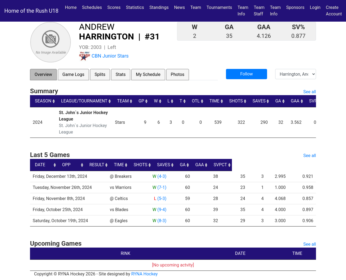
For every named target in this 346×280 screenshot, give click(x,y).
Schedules (92, 7)
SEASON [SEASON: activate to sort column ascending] (43, 101)
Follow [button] (246, 73)
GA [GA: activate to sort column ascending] (278, 101)
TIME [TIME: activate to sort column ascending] (214, 101)
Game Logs (73, 74)
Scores (115, 7)
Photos (178, 74)
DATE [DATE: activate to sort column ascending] (40, 164)
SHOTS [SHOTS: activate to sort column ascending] (236, 101)
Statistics (136, 7)
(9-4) (161, 209)
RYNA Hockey (144, 273)
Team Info (243, 10)
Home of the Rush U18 (31, 11)
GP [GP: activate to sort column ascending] (141, 101)
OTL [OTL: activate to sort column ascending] (196, 101)
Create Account (334, 10)
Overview (43, 74)
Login (315, 7)
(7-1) (161, 187)
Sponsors (295, 7)
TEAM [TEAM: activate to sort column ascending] (123, 101)
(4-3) (161, 176)
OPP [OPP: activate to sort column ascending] (116, 164)
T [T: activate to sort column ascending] (180, 101)
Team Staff (259, 10)
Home (70, 7)
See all (309, 91)
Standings (159, 7)
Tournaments (219, 7)
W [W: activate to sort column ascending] (156, 101)
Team (195, 7)
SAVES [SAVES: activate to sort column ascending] (258, 101)
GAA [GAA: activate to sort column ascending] (295, 101)
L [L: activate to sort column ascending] (169, 101)
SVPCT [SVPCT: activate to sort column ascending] (316, 101)
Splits (100, 74)
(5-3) (161, 198)
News (179, 7)
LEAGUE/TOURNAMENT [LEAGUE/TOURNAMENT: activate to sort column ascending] (84, 101)
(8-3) (161, 220)
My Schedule (148, 74)
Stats (121, 74)
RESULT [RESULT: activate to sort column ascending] (156, 164)
